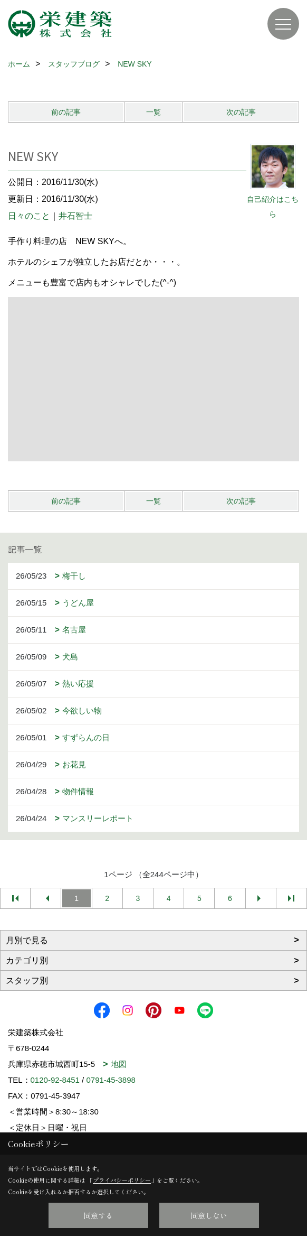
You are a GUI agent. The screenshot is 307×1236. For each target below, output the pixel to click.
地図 (119, 1064)
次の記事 (241, 112)
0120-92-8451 (55, 1079)
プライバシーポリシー (122, 1180)
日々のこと (29, 215)
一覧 (153, 112)
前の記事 (66, 112)
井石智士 (75, 215)
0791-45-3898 (110, 1079)
